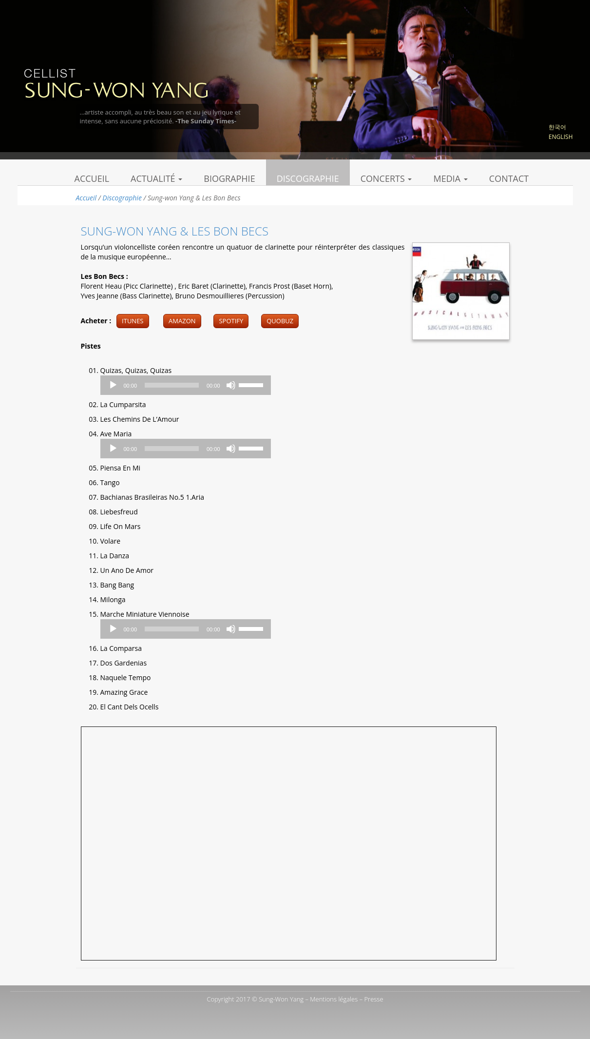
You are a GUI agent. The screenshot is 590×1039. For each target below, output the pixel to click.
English (560, 137)
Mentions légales (334, 999)
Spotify (231, 320)
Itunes (132, 320)
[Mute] (231, 385)
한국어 (557, 127)
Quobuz (279, 320)
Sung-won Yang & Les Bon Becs (174, 231)
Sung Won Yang (115, 82)
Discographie (308, 178)
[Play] (113, 385)
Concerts (386, 178)
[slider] (172, 385)
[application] (185, 385)
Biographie (229, 178)
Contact (509, 178)
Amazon (182, 320)
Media (450, 178)
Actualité (156, 178)
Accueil (92, 178)
